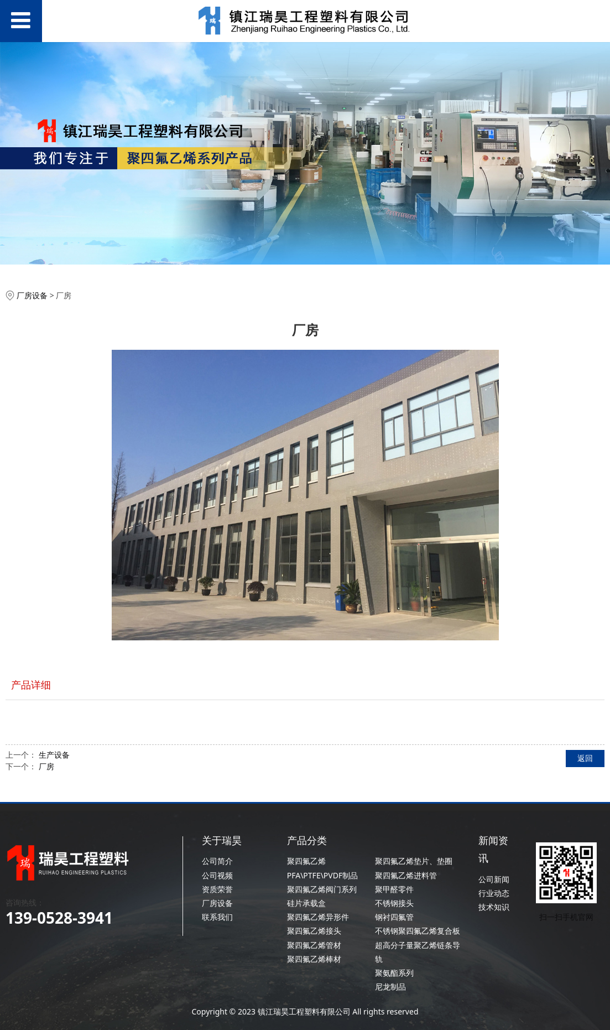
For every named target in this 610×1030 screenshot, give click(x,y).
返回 (585, 758)
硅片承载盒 (306, 903)
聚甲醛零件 (394, 889)
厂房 (46, 766)
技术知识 (493, 907)
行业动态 (493, 893)
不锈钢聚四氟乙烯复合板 (417, 930)
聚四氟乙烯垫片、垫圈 (413, 861)
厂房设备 (32, 295)
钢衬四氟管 (394, 917)
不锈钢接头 (394, 903)
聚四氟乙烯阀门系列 (322, 889)
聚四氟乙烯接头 (314, 930)
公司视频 (217, 875)
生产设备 (54, 754)
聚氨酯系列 (394, 972)
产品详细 (31, 684)
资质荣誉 (217, 889)
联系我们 (217, 917)
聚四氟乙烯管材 (314, 945)
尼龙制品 (390, 986)
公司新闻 (493, 879)
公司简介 (217, 861)
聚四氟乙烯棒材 (314, 959)
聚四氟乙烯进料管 (406, 875)
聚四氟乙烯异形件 (318, 917)
